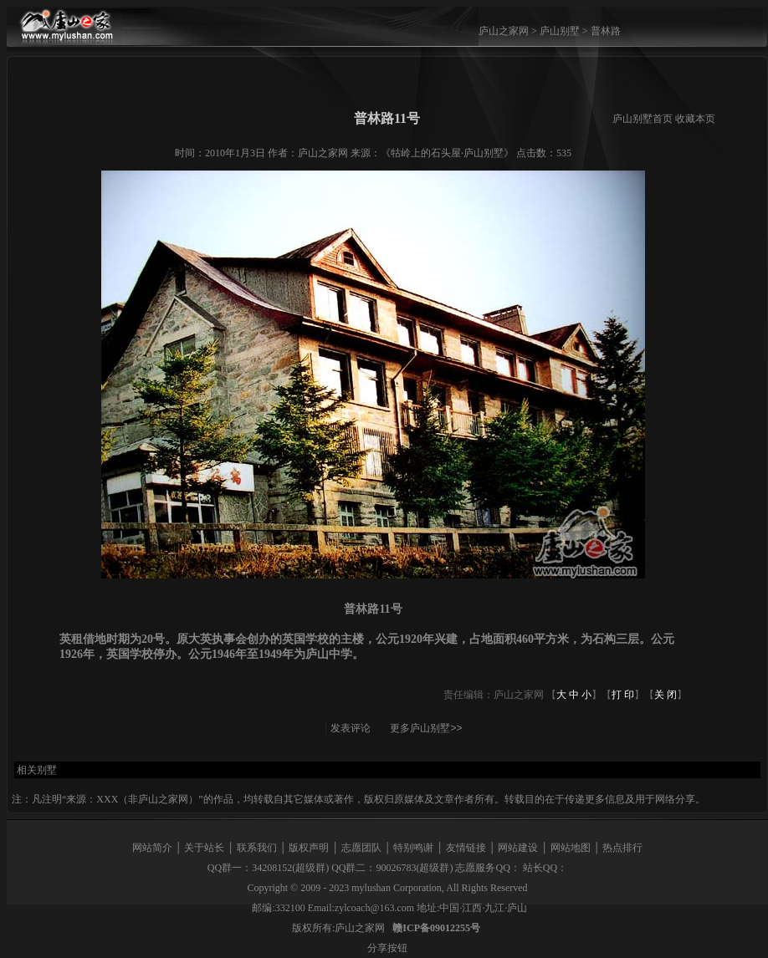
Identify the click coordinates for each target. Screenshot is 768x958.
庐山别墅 (560, 31)
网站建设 (518, 848)
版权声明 (309, 848)
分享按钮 (387, 948)
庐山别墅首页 (642, 119)
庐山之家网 (505, 31)
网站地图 (570, 848)
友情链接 (466, 848)
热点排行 (622, 848)
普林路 (606, 31)
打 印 (623, 695)
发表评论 (350, 728)
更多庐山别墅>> (426, 728)
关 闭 (665, 695)
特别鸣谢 (413, 848)
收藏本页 (695, 119)
